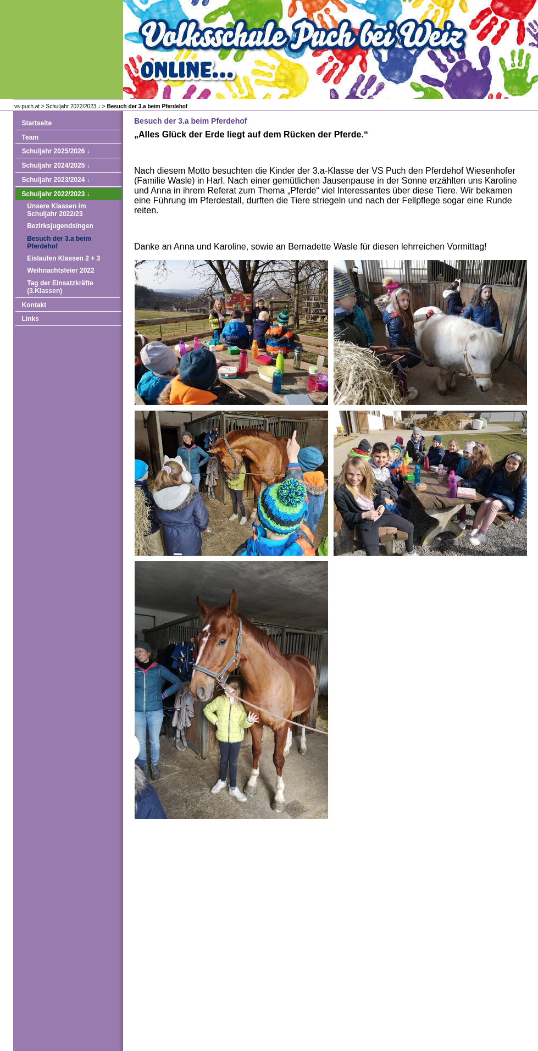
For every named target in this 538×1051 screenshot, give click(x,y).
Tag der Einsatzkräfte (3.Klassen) (60, 287)
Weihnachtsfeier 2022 (61, 270)
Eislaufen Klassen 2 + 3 (63, 258)
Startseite (37, 123)
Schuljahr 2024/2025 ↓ (56, 165)
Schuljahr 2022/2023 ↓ (73, 106)
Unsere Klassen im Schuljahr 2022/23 (56, 210)
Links (30, 319)
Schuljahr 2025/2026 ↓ (56, 151)
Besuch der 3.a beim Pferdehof (147, 106)
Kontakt (34, 305)
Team (30, 137)
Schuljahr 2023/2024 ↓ (56, 180)
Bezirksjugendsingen (60, 226)
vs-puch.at (27, 106)
